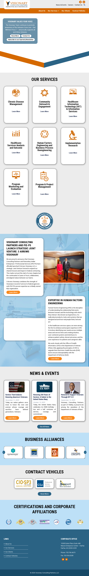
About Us (42, 11)
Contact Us (78, 5)
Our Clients (66, 11)
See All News (44, 427)
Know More (15, 36)
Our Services (52, 11)
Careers (70, 5)
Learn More (13, 292)
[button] (58, 11)
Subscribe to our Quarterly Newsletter (20, 39)
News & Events (61, 5)
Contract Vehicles (78, 11)
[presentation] (4, 452)
